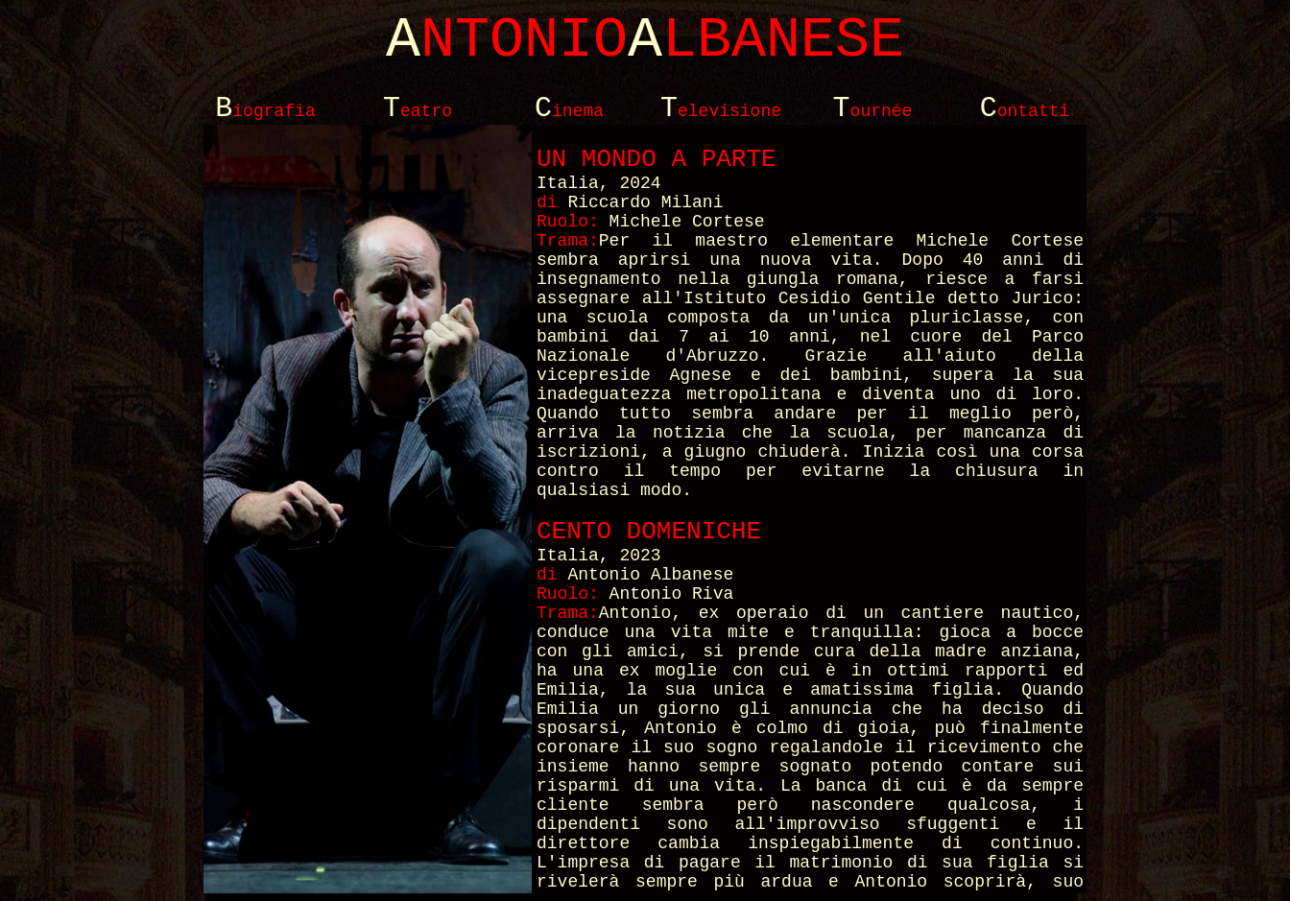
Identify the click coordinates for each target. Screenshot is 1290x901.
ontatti (1025, 111)
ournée (873, 111)
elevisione (720, 111)
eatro (417, 111)
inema (569, 111)
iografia (265, 111)
